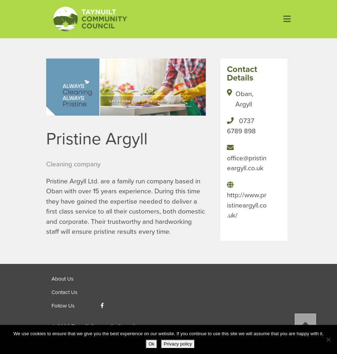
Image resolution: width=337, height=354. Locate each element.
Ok (151, 344)
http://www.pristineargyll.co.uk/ (247, 205)
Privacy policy (178, 344)
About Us (62, 279)
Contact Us (64, 292)
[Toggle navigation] (284, 19)
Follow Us (63, 306)
